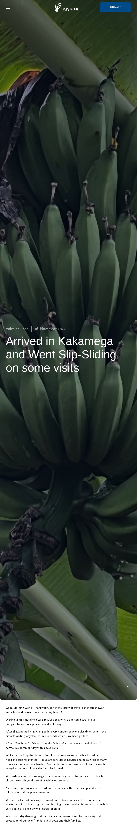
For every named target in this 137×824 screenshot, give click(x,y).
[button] (8, 7)
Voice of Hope (17, 329)
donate (115, 7)
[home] (66, 7)
